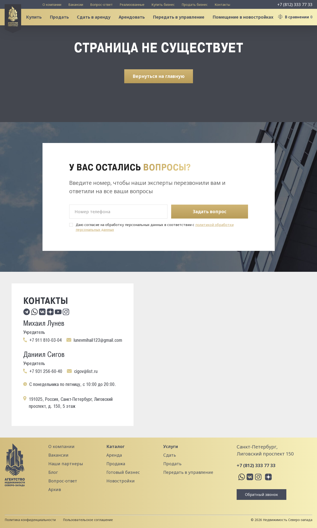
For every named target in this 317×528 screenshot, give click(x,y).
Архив (54, 489)
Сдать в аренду (97, 21)
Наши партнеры (65, 463)
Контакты (222, 4)
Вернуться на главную (159, 86)
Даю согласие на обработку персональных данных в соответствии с (155, 227)
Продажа (115, 463)
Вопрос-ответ (101, 4)
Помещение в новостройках (246, 21)
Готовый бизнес (123, 472)
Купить (37, 21)
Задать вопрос (209, 212)
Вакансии (75, 4)
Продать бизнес (195, 4)
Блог (53, 472)
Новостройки (120, 481)
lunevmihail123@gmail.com (98, 340)
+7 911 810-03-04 (45, 340)
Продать (62, 21)
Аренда (114, 455)
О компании (51, 4)
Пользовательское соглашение (88, 520)
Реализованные (132, 4)
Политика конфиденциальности (30, 520)
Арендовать (135, 21)
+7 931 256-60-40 (45, 371)
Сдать (169, 455)
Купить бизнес (163, 4)
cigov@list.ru (86, 371)
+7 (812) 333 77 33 (294, 4)
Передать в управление (181, 21)
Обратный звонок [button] (261, 494)
